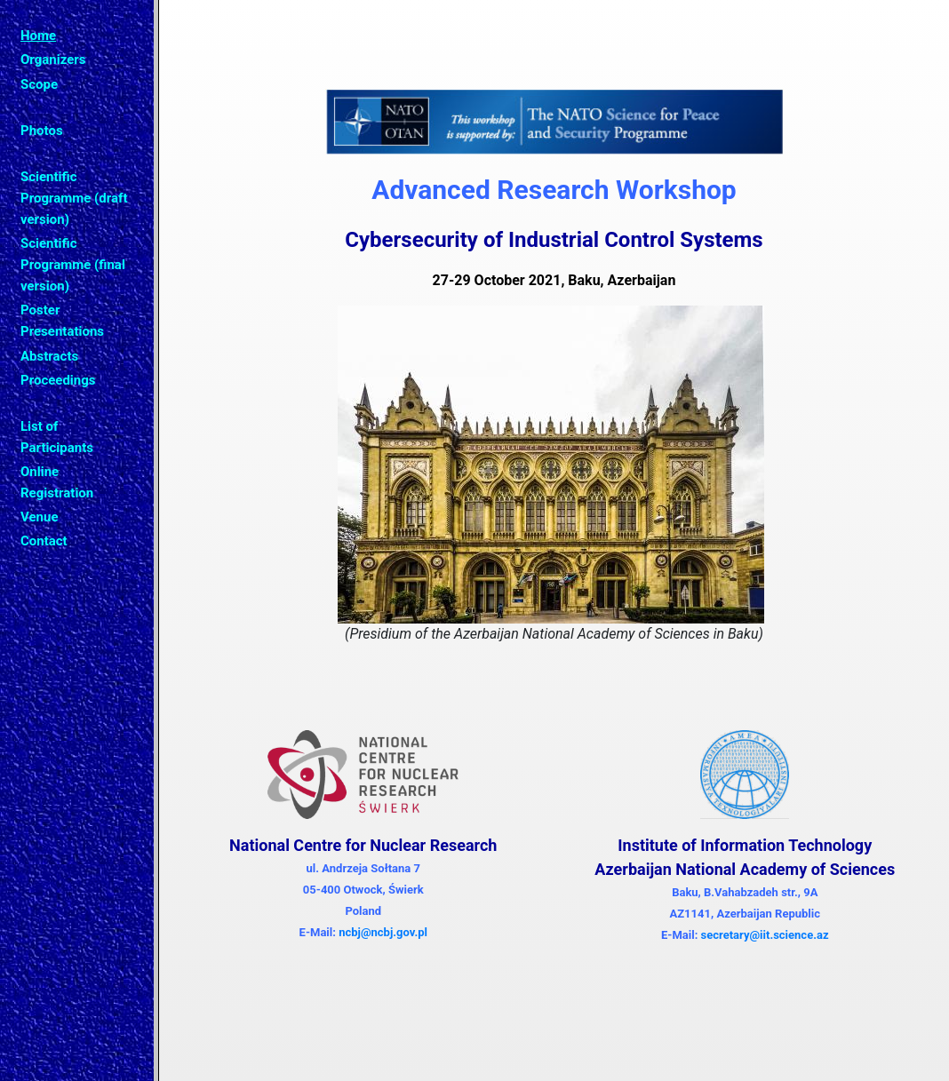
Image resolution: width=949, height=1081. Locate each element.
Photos (41, 131)
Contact (44, 541)
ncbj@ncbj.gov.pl (383, 932)
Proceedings (58, 380)
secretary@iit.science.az (765, 935)
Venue (39, 517)
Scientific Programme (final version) (72, 264)
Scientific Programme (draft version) (73, 198)
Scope (39, 84)
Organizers (52, 60)
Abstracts (49, 356)
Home (38, 36)
